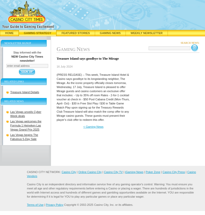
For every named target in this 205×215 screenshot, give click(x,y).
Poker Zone (153, 172)
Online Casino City (90, 172)
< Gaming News (93, 126)
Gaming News (110, 33)
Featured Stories (75, 33)
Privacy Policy (54, 204)
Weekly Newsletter (147, 33)
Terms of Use (35, 204)
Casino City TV (113, 172)
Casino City (68, 172)
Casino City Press (173, 172)
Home (9, 33)
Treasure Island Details (24, 92)
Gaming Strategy (37, 33)
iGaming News (134, 172)
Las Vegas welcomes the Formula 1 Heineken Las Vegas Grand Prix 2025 (26, 125)
